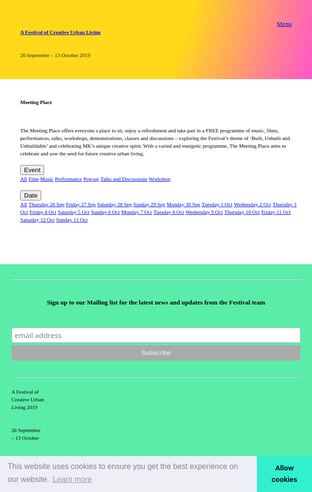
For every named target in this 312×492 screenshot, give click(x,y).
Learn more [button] (72, 479)
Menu (284, 23)
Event (32, 170)
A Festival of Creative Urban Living (60, 32)
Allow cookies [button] (285, 473)
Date (30, 195)
